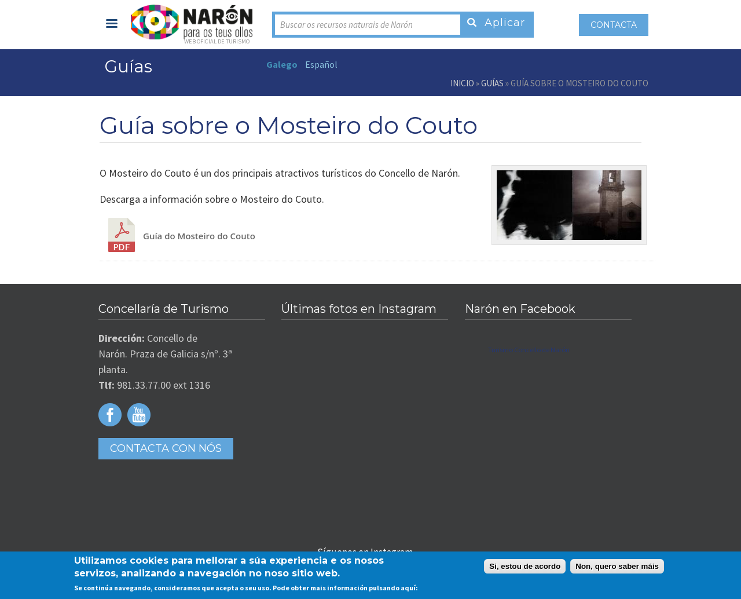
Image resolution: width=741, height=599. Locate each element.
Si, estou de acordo (524, 566)
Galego (282, 64)
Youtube (139, 414)
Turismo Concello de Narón (529, 349)
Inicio (462, 83)
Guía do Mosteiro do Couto (199, 236)
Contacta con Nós (166, 448)
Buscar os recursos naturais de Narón (346, 24)
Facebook (110, 414)
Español (321, 64)
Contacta (613, 25)
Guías (492, 83)
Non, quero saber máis (617, 566)
